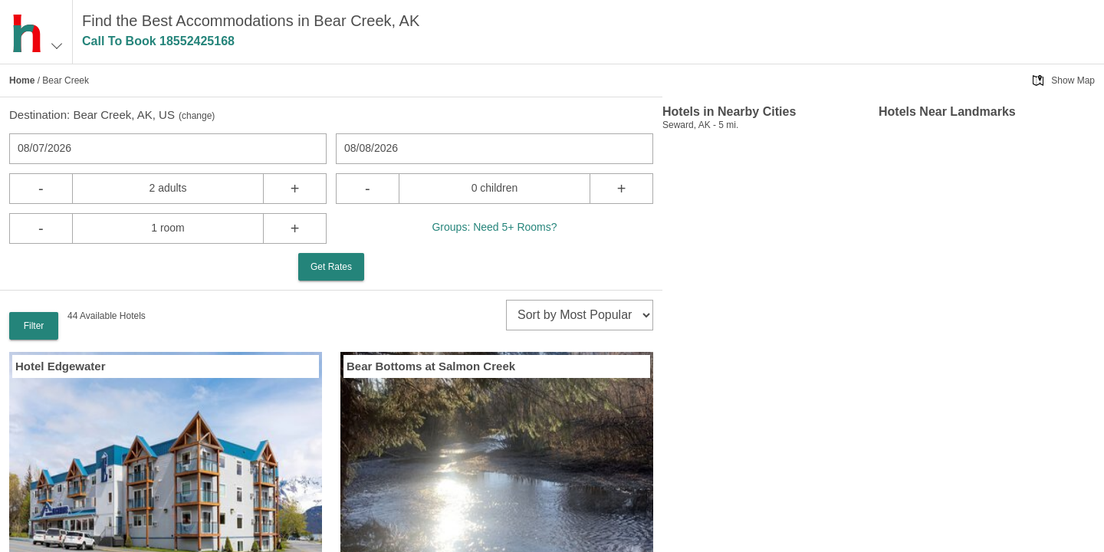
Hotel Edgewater (60, 366)
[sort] (579, 315)
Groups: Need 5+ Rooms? (494, 227)
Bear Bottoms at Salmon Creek (431, 366)
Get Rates (331, 266)
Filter (34, 325)
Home (21, 80)
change (197, 115)
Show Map (1073, 80)
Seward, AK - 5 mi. (700, 125)
